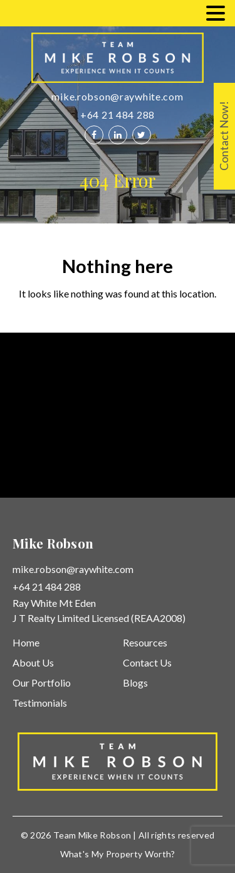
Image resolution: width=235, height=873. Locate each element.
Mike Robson (105, 835)
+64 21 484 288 (117, 115)
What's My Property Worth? (117, 854)
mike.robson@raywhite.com (117, 96)
